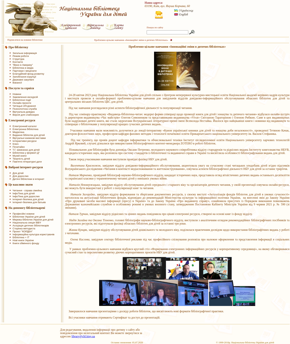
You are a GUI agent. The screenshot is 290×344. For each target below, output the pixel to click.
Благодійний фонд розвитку (28, 73)
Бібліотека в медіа (23, 67)
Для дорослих (20, 176)
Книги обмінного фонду (26, 243)
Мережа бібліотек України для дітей (33, 219)
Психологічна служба (25, 108)
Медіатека (18, 132)
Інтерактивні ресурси (24, 141)
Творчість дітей (21, 158)
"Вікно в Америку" (23, 65)
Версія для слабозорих (26, 114)
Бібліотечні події (22, 100)
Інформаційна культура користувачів (33, 234)
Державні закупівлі (23, 79)
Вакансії (17, 82)
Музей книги (19, 155)
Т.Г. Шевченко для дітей (26, 149)
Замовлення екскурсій (25, 97)
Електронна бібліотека (25, 129)
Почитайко (19, 147)
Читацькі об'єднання (24, 106)
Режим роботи (21, 56)
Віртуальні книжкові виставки (29, 138)
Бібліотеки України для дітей (29, 216)
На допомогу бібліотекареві (27, 207)
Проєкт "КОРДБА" (23, 231)
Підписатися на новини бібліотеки (25, 39)
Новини (17, 94)
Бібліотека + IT (21, 237)
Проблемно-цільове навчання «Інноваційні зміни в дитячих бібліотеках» (131, 40)
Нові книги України (23, 240)
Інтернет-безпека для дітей (28, 199)
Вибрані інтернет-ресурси (26, 167)
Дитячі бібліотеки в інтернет (28, 179)
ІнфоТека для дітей (24, 193)
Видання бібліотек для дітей (29, 135)
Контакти (18, 62)
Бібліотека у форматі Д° (26, 152)
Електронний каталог (25, 126)
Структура (18, 59)
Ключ (15, 144)
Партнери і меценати (25, 70)
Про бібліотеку (18, 47)
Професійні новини (23, 213)
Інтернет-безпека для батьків (29, 202)
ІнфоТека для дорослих (26, 196)
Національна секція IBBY (27, 222)
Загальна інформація (25, 53)
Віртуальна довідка (24, 111)
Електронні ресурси (22, 120)
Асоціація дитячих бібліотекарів (31, 225)
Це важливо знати (21, 184)
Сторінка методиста (24, 228)
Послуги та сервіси (21, 88)
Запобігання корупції (24, 76)
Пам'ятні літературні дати (27, 161)
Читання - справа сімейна (27, 190)
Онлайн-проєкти (22, 103)
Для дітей (18, 173)
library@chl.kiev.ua (83, 336)
